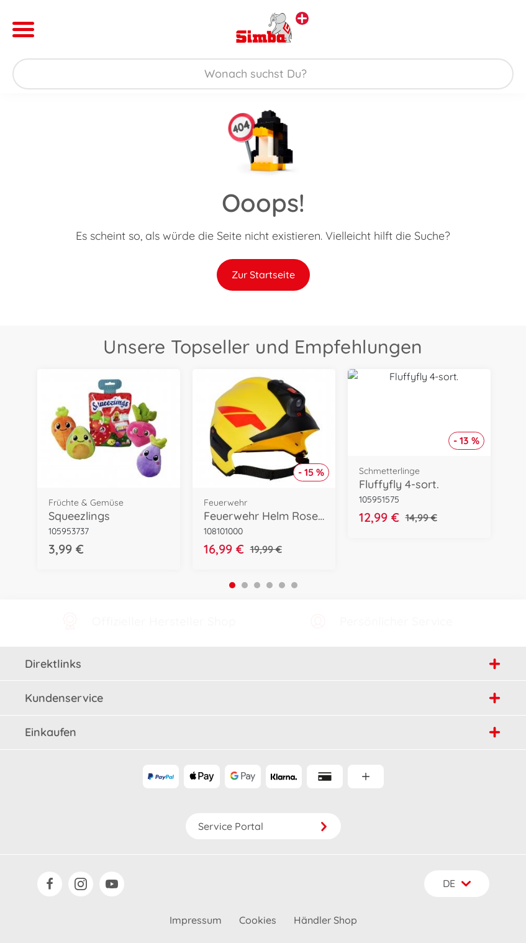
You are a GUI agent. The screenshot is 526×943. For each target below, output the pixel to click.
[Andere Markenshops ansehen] (302, 18)
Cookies (257, 920)
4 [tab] (269, 585)
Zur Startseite (263, 274)
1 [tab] (232, 585)
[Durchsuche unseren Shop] (263, 73)
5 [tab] (282, 585)
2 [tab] (245, 585)
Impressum (196, 920)
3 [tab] (257, 585)
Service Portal (263, 826)
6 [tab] (294, 585)
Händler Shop (325, 920)
